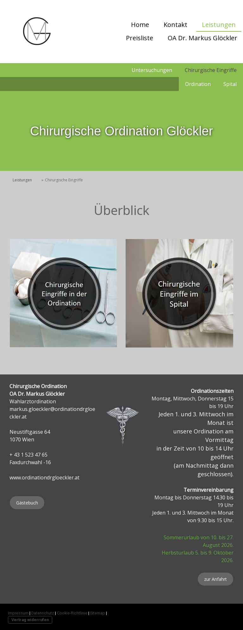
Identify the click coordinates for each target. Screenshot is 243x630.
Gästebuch (27, 503)
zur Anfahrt (215, 579)
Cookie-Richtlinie (72, 613)
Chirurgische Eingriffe (211, 70)
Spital (230, 84)
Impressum (18, 613)
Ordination (198, 84)
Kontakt (175, 24)
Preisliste (139, 38)
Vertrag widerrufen (30, 619)
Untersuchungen (152, 70)
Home (140, 24)
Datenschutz (42, 613)
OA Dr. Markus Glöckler (202, 38)
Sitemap (97, 613)
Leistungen (219, 24)
